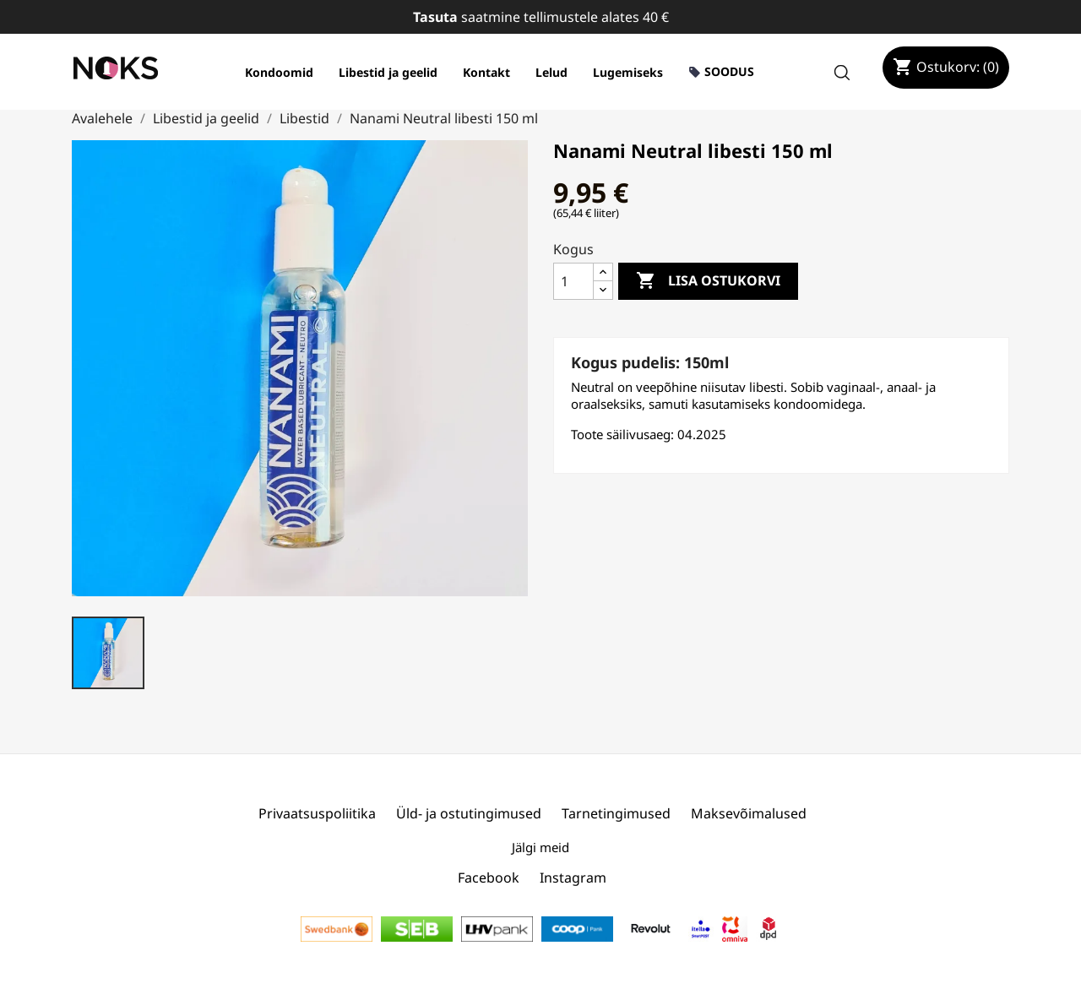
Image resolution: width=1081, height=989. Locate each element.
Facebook (488, 877)
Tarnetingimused (616, 813)
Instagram (573, 877)
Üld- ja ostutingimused (468, 813)
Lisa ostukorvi (708, 281)
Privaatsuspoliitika (317, 813)
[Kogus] (573, 281)
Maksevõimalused (749, 813)
